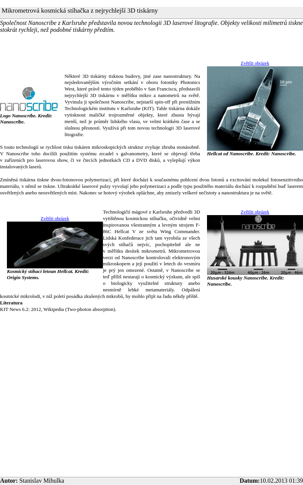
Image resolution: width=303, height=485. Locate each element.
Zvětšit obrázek (255, 63)
